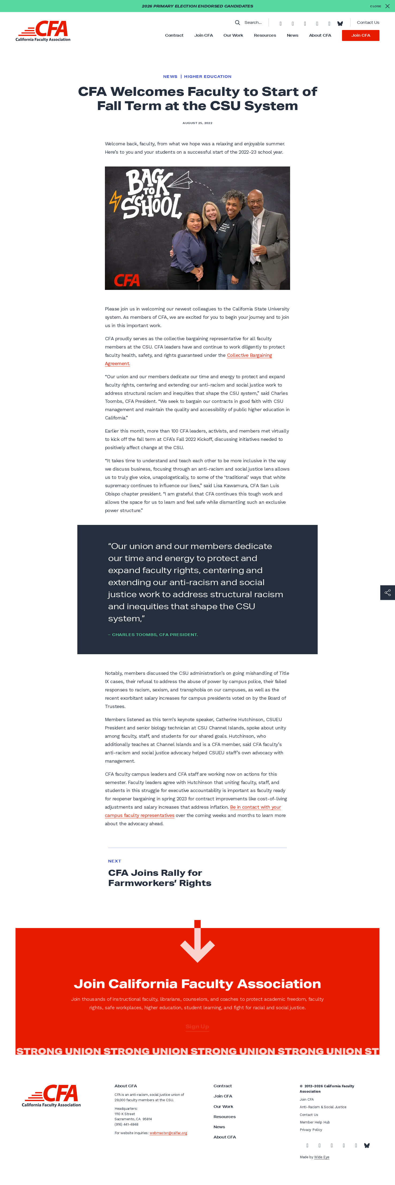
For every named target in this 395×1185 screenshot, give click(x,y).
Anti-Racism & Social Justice (323, 1107)
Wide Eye (321, 1157)
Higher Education (207, 76)
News (292, 35)
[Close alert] (380, 6)
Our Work (233, 35)
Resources (265, 35)
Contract (174, 35)
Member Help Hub (315, 1122)
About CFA (320, 35)
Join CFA (203, 35)
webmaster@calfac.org (168, 1133)
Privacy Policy (311, 1130)
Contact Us (368, 22)
